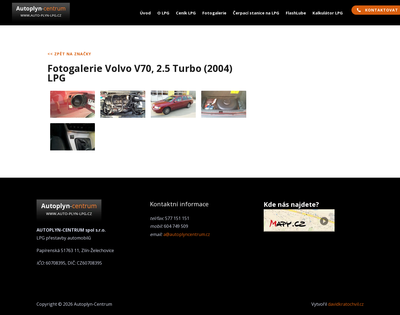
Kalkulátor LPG (327, 13)
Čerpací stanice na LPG (256, 13)
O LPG (163, 13)
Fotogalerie (214, 13)
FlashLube (296, 13)
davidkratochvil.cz (346, 304)
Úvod (145, 13)
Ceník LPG (186, 13)
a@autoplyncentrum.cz (186, 234)
